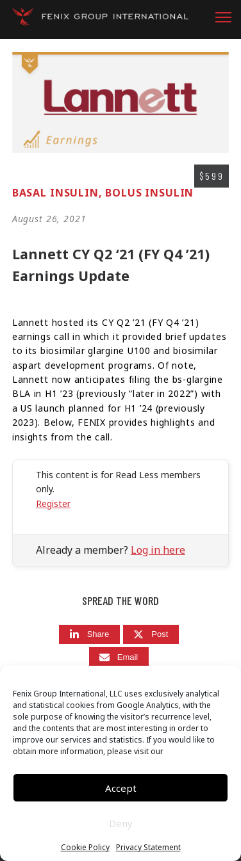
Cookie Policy (85, 847)
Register (53, 503)
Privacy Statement (148, 847)
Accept (121, 788)
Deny (121, 823)
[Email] (119, 657)
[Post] (151, 634)
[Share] (90, 634)
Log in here (158, 550)
